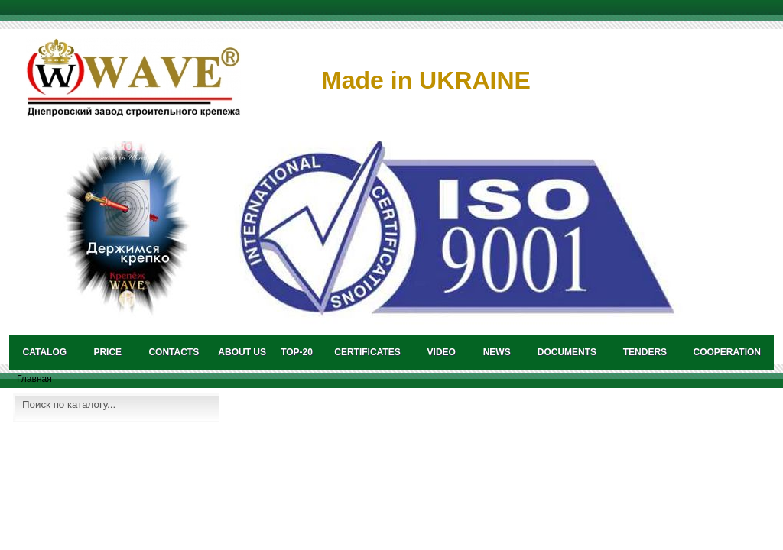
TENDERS (645, 352)
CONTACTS (173, 352)
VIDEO (441, 352)
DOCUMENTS (567, 352)
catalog (45, 352)
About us (242, 352)
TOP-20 (297, 352)
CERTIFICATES (367, 352)
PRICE (107, 352)
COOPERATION (727, 352)
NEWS (497, 352)
